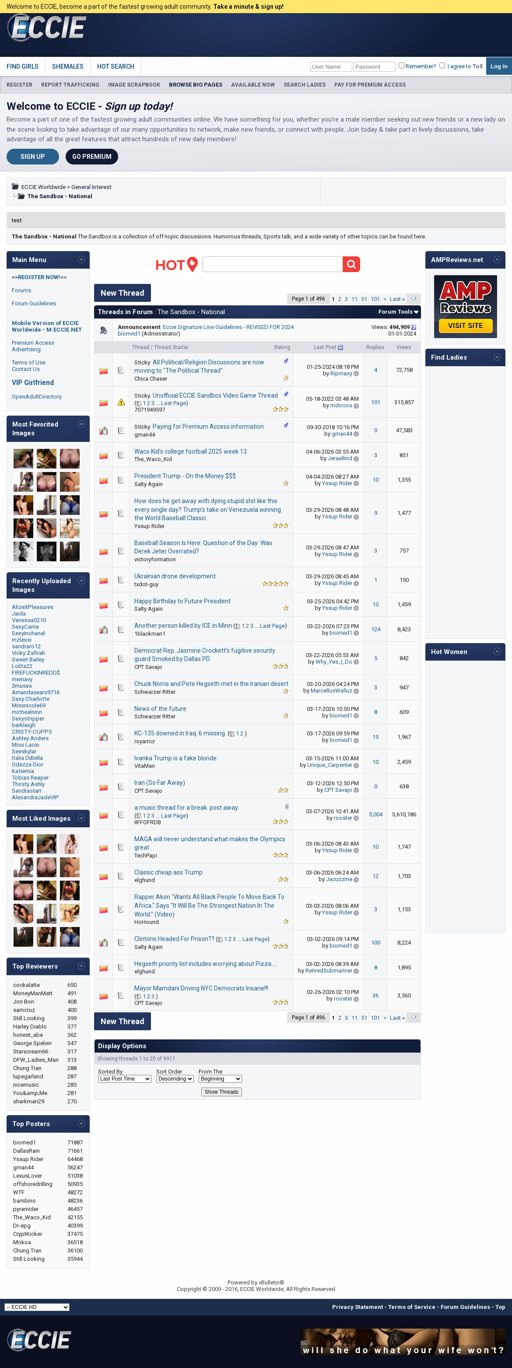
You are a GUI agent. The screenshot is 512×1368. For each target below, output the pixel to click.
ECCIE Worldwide (43, 187)
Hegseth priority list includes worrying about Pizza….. (206, 963)
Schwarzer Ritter (154, 692)
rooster (343, 818)
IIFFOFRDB (147, 822)
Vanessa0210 (29, 620)
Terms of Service (411, 1307)
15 (375, 737)
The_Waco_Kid (153, 459)
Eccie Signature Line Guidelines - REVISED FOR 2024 (228, 327)
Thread (140, 347)
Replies (375, 347)
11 (354, 299)
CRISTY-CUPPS (32, 731)
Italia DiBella (27, 758)
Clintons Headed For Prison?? (174, 938)
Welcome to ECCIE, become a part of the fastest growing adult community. (145, 6)
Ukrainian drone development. (175, 576)
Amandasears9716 (36, 692)
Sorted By (110, 1071)
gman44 (144, 434)
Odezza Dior (27, 764)
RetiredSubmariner (328, 970)
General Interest (91, 187)
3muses (22, 685)
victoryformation (155, 559)
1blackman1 (149, 633)
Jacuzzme (339, 879)
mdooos (341, 405)
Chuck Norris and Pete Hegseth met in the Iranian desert (211, 683)
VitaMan (144, 766)
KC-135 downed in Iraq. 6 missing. (180, 733)
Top (500, 1307)
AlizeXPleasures (32, 607)
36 (375, 995)
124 (375, 629)
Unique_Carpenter (329, 765)
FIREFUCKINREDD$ (36, 672)
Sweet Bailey (28, 659)
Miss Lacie (25, 745)
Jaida (19, 613)
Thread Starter (171, 347)
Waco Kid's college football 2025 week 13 (190, 451)
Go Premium (92, 156)
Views (403, 347)
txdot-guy (146, 584)
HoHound (146, 922)
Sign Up (33, 156)
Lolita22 (22, 666)
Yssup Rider (337, 483)
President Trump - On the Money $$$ (185, 475)
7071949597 (149, 409)
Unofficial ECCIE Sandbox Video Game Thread (215, 395)
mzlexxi (22, 640)
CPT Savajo (148, 667)
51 (364, 299)
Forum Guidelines (34, 303)
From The (210, 1071)
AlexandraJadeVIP (35, 797)
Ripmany (341, 373)
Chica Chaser (150, 378)
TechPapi (145, 855)
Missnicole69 (29, 705)
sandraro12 (26, 646)
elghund (144, 880)
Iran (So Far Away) (159, 782)
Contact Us (26, 369)
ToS (478, 66)
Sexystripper (28, 718)
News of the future (160, 708)
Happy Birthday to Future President (182, 601)
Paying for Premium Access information (208, 426)
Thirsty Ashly (28, 784)
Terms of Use (29, 362)
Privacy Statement (357, 1307)
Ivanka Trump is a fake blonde (175, 758)
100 (375, 942)
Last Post (325, 347)
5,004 (375, 814)
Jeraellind (340, 458)
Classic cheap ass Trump (168, 872)
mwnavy (22, 679)
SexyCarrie (25, 626)
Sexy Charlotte (30, 699)
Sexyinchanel (28, 633)
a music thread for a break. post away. (186, 807)
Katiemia (23, 771)
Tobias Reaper (30, 777)
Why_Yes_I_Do (334, 661)
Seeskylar (24, 751)
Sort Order (169, 1071)
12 (375, 876)
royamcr (144, 741)
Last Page (173, 403)
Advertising (26, 349)
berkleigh (23, 725)
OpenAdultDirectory (37, 396)
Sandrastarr (27, 790)
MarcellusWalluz (331, 690)
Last (397, 299)
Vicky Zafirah (28, 653)
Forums (21, 290)
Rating (282, 347)
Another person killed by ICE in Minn (183, 625)
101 (375, 299)
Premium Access (33, 342)
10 (375, 479)
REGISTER (19, 85)
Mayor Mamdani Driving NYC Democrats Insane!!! (201, 988)
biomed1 (129, 333)
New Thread (122, 292)
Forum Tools (396, 311)
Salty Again (148, 484)
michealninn (27, 712)
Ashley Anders (30, 738)
